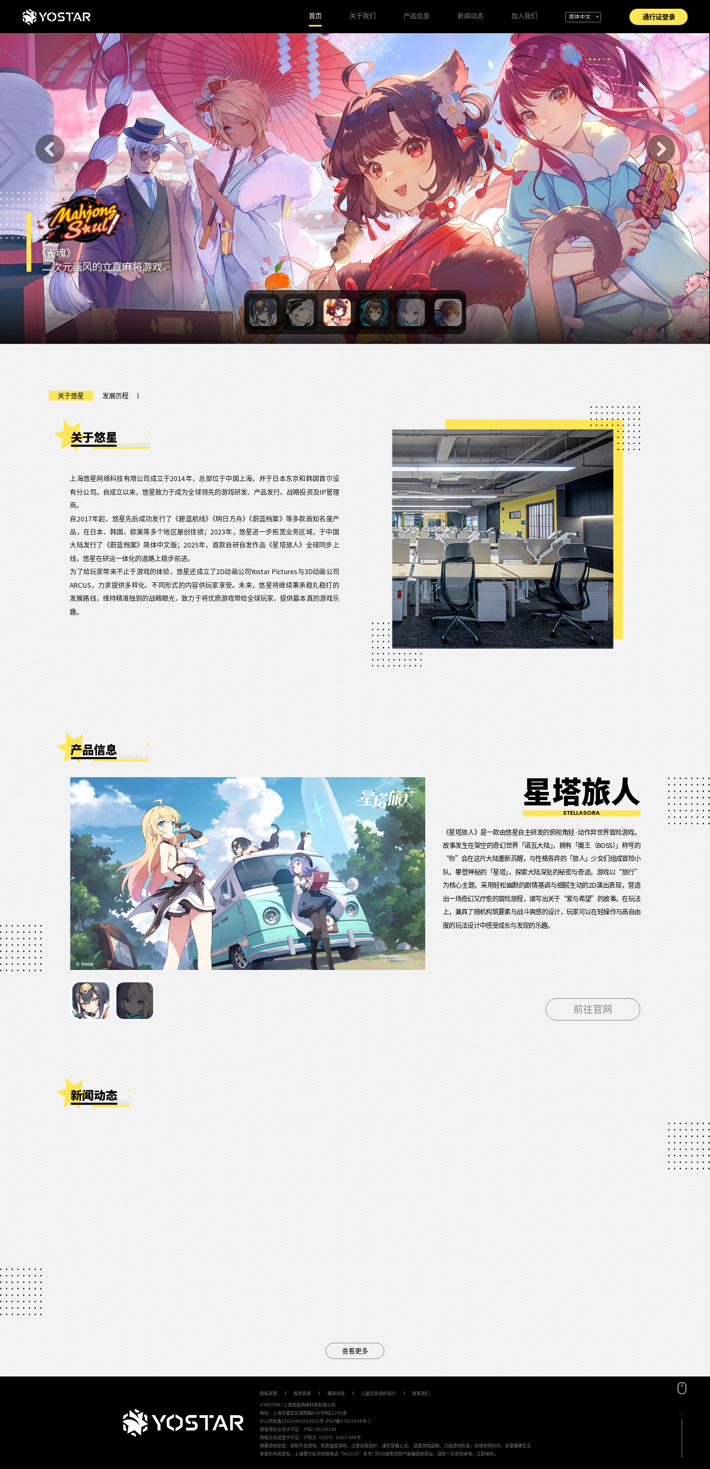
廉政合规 (336, 1393)
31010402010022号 (302, 1421)
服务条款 (302, 1393)
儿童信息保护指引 (378, 1393)
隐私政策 (268, 1393)
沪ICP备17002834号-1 (348, 1421)
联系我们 (421, 1393)
